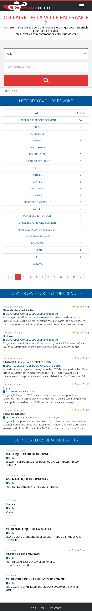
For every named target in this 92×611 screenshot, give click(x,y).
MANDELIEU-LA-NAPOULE (38, 216)
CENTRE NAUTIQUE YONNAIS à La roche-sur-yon (33, 414)
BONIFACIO (38, 243)
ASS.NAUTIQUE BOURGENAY (28, 476)
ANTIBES (38, 175)
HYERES (38, 140)
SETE (38, 257)
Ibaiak (10, 501)
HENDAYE (39, 263)
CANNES (38, 182)
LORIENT (38, 250)
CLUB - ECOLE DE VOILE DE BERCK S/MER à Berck (35, 362)
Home (6, 91)
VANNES (39, 209)
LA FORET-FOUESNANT (39, 236)
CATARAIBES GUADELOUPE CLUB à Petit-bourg (32, 314)
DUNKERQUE (39, 134)
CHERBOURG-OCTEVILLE (38, 202)
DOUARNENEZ (38, 154)
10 (74, 277)
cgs (32, 605)
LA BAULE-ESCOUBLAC (39, 161)
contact (56, 605)
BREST (38, 127)
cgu (43, 605)
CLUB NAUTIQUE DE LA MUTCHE (30, 526)
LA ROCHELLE (38, 147)
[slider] (78, 307)
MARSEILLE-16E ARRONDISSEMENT (38, 229)
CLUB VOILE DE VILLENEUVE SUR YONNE (37, 576)
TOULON (38, 168)
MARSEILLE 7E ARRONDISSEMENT (39, 222)
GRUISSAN (38, 188)
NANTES (38, 195)
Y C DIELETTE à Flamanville (20, 388)
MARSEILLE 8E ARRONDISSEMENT (39, 120)
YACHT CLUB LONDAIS (23, 551)
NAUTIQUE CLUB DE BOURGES (29, 451)
